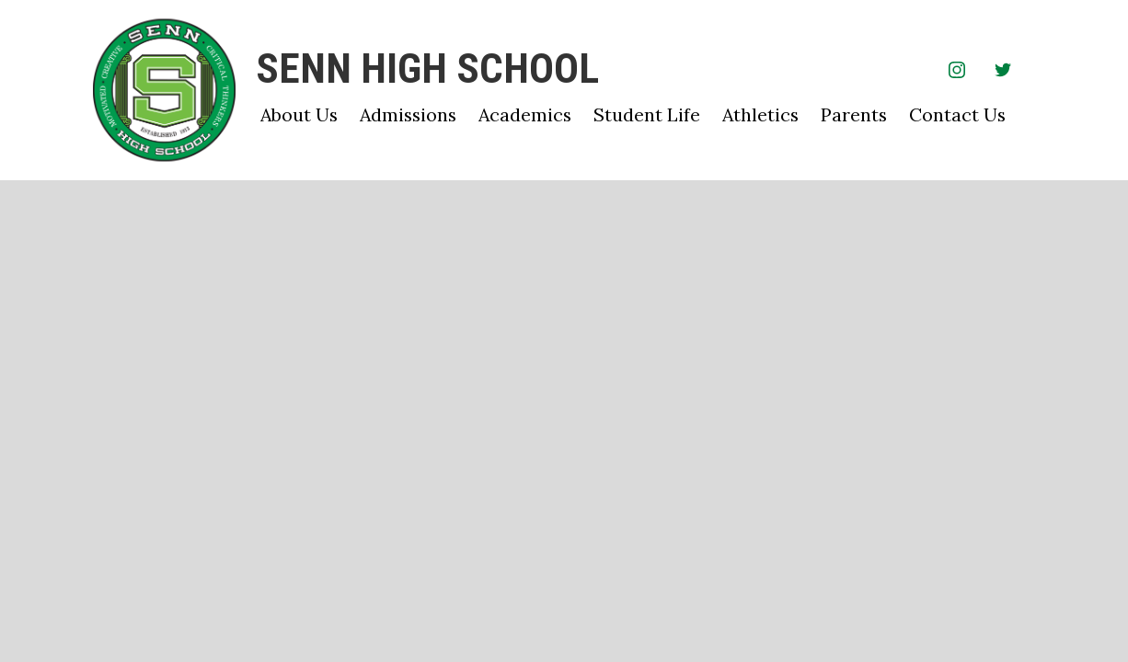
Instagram (957, 73)
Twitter (1003, 73)
